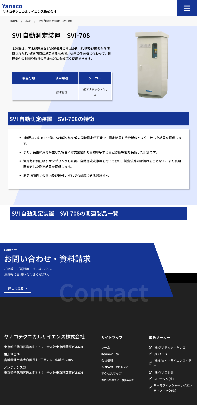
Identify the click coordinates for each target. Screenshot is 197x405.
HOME (14, 21)
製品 (28, 21)
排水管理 (61, 92)
